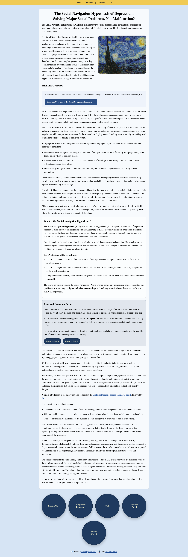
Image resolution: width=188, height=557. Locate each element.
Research (89, 3)
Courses (101, 3)
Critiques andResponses (80, 506)
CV (111, 3)
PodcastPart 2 (94, 532)
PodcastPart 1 (134, 506)
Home (78, 3)
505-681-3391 (111, 552)
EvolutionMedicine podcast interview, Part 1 (112, 395)
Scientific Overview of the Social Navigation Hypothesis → (71, 102)
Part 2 (44, 398)
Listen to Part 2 (71, 341)
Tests (107, 506)
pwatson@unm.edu (88, 552)
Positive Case (53, 506)
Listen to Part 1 (52, 341)
